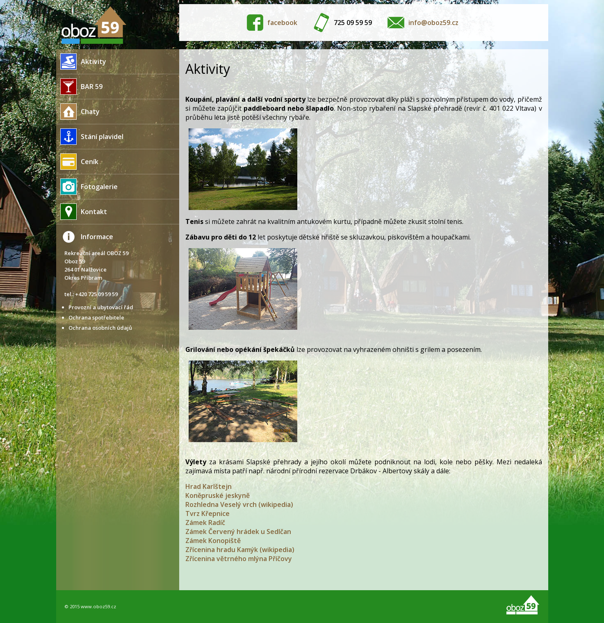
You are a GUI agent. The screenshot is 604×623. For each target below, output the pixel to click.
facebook (282, 22)
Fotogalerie (87, 186)
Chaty (78, 111)
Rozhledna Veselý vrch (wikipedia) (239, 504)
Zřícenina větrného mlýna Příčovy (238, 558)
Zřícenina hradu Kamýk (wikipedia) (239, 549)
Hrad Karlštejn (208, 486)
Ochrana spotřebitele (96, 317)
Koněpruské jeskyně (217, 495)
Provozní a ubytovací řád (100, 307)
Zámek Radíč (205, 522)
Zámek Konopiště (213, 540)
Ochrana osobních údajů (100, 327)
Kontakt (81, 211)
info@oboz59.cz (433, 22)
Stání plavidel (89, 136)
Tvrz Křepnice (207, 513)
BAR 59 (79, 86)
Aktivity (81, 61)
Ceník (77, 161)
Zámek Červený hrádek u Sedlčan (238, 531)
